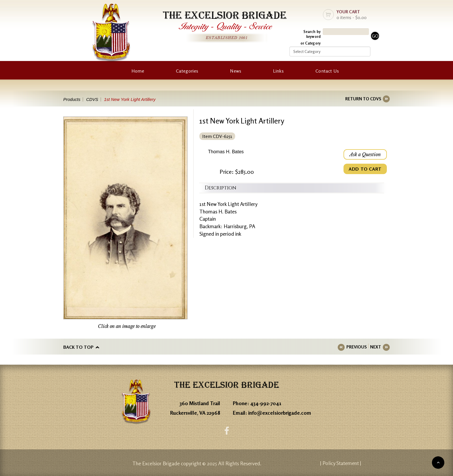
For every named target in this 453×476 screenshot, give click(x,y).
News (235, 71)
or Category (310, 43)
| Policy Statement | (340, 463)
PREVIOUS (356, 347)
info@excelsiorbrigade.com (279, 412)
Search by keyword (312, 34)
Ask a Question (365, 154)
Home (137, 71)
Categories (187, 71)
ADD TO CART (365, 169)
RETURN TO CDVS (363, 99)
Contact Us (327, 71)
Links (278, 71)
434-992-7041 (265, 403)
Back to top (78, 347)
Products (71, 99)
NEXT (375, 347)
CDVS (92, 99)
